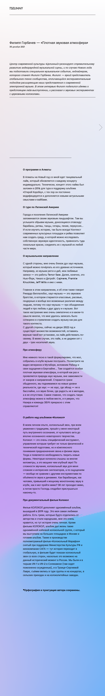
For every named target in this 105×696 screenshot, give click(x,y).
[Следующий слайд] (100, 127)
